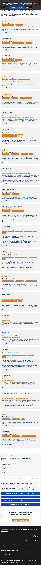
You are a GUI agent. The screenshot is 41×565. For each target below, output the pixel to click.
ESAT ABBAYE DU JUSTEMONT (9, 112)
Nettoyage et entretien (13, 79)
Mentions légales (3, 562)
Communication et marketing (17, 337)
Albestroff (4, 468)
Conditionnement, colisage (6, 29)
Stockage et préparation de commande (29, 217)
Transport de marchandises (30, 159)
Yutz (5, 64)
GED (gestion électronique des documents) (24, 365)
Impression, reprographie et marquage (7, 257)
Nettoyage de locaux (13, 84)
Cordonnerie (14, 384)
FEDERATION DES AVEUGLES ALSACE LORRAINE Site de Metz (16, 393)
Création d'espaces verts (6, 198)
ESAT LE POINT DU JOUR (7, 168)
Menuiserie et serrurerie (6, 103)
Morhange (4, 463)
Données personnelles (14, 562)
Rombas (6, 157)
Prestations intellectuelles (5, 320)
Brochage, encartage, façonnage (27, 64)
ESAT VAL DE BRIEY (6, 226)
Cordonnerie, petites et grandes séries (15, 385)
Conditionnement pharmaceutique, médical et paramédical (15, 216)
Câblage (20, 264)
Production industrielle (19, 24)
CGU (8, 562)
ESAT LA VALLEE (5, 93)
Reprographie (30, 262)
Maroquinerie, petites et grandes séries (25, 366)
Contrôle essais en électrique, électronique (16, 177)
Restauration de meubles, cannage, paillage (24, 384)
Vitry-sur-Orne (7, 120)
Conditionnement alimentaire (23, 441)
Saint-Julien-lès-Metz (9, 262)
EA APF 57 (4, 251)
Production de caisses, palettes (17, 29)
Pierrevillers (6, 176)
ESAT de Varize (5, 431)
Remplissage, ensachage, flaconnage (31, 238)
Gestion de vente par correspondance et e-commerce (11, 217)
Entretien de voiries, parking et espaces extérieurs (28, 47)
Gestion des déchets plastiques (19, 159)
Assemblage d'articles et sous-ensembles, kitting (10, 47)
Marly (5, 422)
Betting (3, 472)
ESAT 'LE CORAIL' (6, 55)
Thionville (6, 138)
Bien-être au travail (5, 84)
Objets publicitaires (20, 361)
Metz (5, 304)
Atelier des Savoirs (6, 375)
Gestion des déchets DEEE (16, 158)
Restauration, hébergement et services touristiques (9, 61)
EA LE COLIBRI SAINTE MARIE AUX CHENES (12, 206)
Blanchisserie (30, 82)
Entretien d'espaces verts (27, 46)
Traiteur (31, 181)
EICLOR (3, 149)
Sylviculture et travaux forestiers (17, 215)
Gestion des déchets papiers (7, 241)
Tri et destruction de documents (17, 121)
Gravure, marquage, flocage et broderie (14, 266)
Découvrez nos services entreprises (20, 520)
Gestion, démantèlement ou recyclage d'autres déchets (22, 241)
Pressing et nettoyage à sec (16, 141)
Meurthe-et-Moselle (12, 236)
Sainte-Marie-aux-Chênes (17, 214)
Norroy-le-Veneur (8, 197)
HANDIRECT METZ (6, 332)
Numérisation (12, 286)
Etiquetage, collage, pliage (24, 102)
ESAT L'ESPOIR (5, 413)
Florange (6, 46)
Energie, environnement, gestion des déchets (31, 231)
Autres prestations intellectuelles (33, 324)
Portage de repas (20, 181)
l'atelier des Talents (6, 294)
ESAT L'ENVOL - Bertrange (8, 20)
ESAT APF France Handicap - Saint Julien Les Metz (13, 275)
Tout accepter (13, 7)
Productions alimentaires (15, 419)
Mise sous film (30, 236)
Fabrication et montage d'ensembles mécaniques (10, 404)
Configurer (28, 7)
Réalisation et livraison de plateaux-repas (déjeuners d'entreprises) (14, 443)
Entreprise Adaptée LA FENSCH (9, 74)
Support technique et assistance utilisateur (19, 324)
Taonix (30, 560)
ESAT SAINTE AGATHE (7, 38)
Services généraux (5, 79)
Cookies (27, 4)
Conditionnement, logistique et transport (8, 24)
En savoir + (5, 32)
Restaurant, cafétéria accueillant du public (14, 65)
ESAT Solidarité (5, 349)
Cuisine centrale (35, 140)
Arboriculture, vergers (14, 441)
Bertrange (6, 28)
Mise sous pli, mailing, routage (19, 180)
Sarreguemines (4, 465)
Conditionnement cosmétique (31, 216)
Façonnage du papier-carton (12, 366)
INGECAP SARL (5, 315)
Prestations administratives (30, 117)
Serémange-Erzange (9, 82)
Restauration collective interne (28, 65)
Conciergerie (35, 82)
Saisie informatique (29, 266)
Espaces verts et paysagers (6, 117)
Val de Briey (6, 236)
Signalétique (24, 266)
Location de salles (29, 443)
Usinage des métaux (15, 237)
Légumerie (29, 439)
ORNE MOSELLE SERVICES (8, 189)
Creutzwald (4, 473)
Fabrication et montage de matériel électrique (10, 240)
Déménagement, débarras (14, 160)
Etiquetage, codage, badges (28, 28)
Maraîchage (33, 422)
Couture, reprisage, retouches (23, 402)
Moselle (6, 13)
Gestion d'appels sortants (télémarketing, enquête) (18, 341)
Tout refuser (21, 7)
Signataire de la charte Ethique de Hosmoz (9, 256)
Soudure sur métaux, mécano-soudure (12, 67)
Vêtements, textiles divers (26, 401)
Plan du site (34, 560)
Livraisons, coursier (20, 84)
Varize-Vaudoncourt (8, 439)
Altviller (3, 469)
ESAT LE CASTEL (5, 129)
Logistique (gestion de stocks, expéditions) (9, 219)
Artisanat (3, 380)
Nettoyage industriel (5, 362)
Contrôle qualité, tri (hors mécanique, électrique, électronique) (13, 140)
